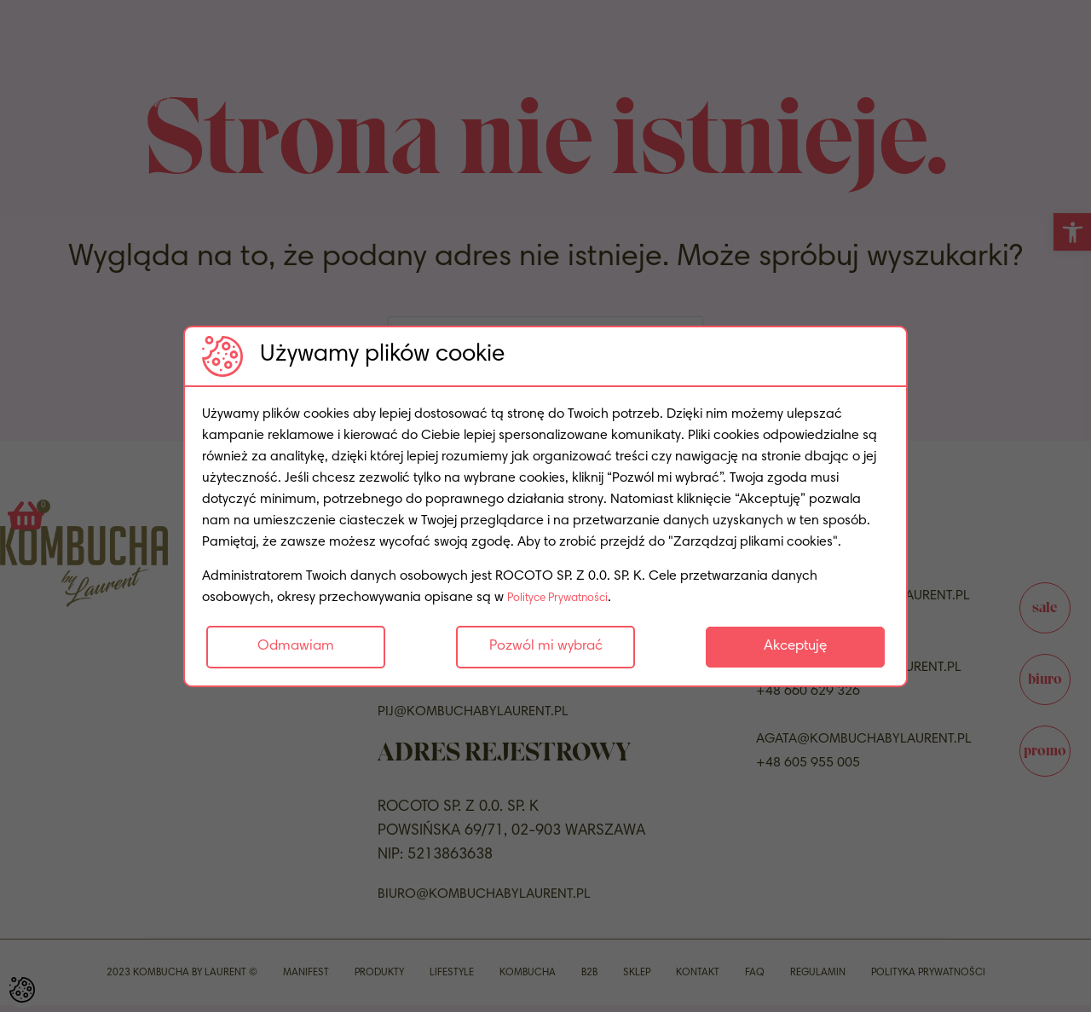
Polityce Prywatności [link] (567, 597)
